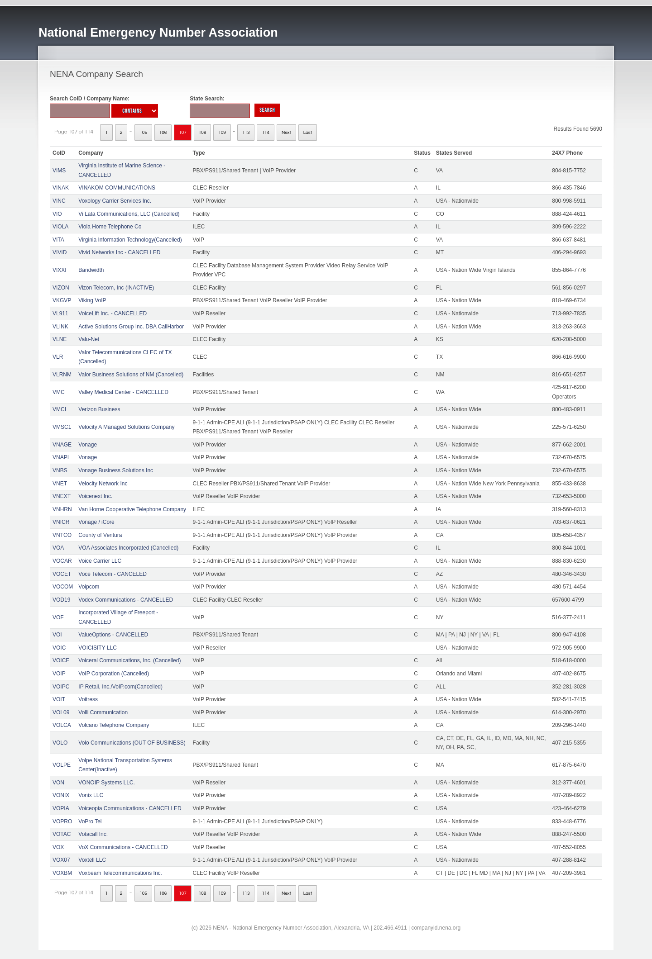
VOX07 (61, 860)
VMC (59, 392)
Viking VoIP (92, 300)
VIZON (61, 288)
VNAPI (61, 457)
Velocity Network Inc (102, 483)
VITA (58, 240)
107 (183, 132)
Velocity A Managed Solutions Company (126, 427)
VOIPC (61, 687)
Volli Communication (103, 712)
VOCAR (62, 561)
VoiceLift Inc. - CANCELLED (112, 313)
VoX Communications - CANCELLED (123, 847)
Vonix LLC (90, 795)
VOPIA (61, 808)
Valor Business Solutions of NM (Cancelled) (130, 374)
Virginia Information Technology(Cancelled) (130, 240)
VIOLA (60, 226)
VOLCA (62, 725)
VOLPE (62, 765)
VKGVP (62, 300)
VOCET (62, 574)
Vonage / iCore (96, 522)
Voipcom (88, 587)
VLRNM (62, 374)
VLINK (60, 326)
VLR (58, 357)
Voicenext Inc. (95, 496)
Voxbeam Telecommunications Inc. (120, 873)
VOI (57, 634)
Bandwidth (91, 270)
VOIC (59, 648)
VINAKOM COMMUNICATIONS (116, 188)
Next (286, 132)
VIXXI (60, 270)
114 (265, 132)
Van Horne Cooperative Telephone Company (132, 509)
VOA (58, 548)
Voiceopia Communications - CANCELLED (129, 808)
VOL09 (61, 712)
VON (58, 782)
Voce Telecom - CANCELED (112, 574)
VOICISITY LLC (97, 648)
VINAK (61, 188)
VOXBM (62, 873)
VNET (60, 483)
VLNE (60, 339)
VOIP (59, 673)
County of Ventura (100, 535)
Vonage (87, 445)
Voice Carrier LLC (99, 561)
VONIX (61, 795)
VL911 (60, 313)
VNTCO (62, 535)
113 (246, 132)
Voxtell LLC (92, 860)
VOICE (61, 660)
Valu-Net (88, 339)
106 (163, 132)
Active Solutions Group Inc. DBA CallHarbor (131, 326)
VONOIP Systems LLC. (106, 782)
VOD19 (61, 600)
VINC (59, 201)
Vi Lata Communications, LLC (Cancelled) (128, 214)
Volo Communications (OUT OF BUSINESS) (132, 743)
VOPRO (62, 821)
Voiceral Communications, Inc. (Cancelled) (129, 660)
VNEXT (62, 496)
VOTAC (62, 834)
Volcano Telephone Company (113, 725)
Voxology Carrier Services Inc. (114, 201)
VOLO (60, 743)
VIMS (59, 170)
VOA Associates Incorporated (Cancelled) (128, 548)
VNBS (60, 470)
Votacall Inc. (93, 834)
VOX (58, 847)
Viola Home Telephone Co (109, 226)
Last (307, 132)
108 (202, 132)
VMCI (59, 409)
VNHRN (62, 509)
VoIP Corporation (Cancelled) (113, 673)
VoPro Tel (89, 821)
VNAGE (62, 445)
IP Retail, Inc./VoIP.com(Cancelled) (120, 687)
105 (143, 132)
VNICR (61, 522)
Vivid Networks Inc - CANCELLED (119, 252)
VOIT (59, 699)
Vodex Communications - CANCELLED (125, 600)
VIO (57, 214)
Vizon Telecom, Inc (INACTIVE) (116, 288)
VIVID (60, 252)
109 (222, 132)
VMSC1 (62, 427)
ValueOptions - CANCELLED (113, 634)
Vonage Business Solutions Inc (115, 470)
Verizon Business (99, 409)
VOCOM (63, 587)
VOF (58, 617)
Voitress (88, 699)
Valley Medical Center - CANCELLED (123, 392)
